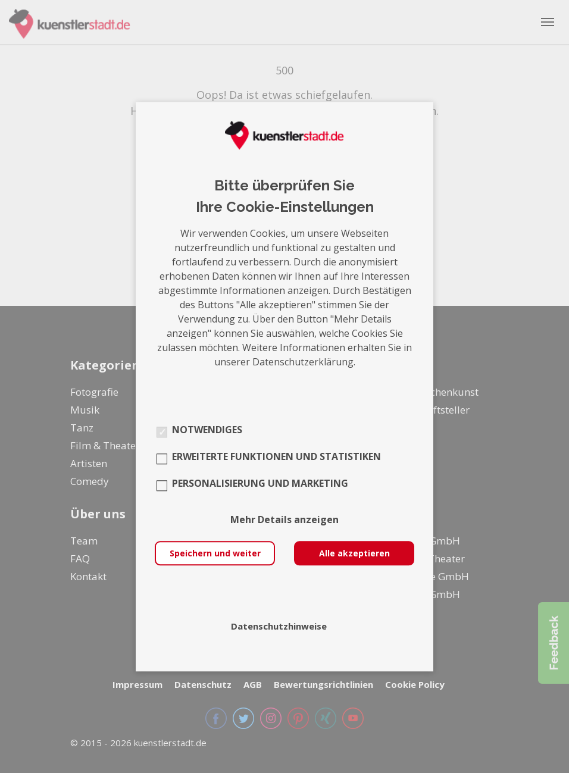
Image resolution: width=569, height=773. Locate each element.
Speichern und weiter (215, 553)
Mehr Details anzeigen (284, 519)
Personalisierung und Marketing (260, 483)
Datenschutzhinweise (279, 626)
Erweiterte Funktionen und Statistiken (276, 456)
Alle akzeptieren (354, 553)
